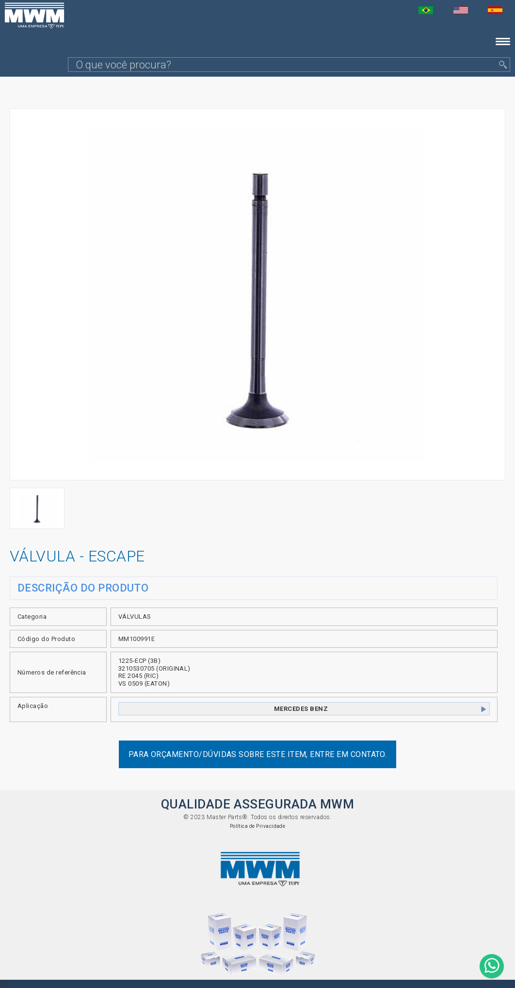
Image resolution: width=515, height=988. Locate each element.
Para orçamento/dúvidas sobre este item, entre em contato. (258, 754)
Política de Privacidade (258, 826)
